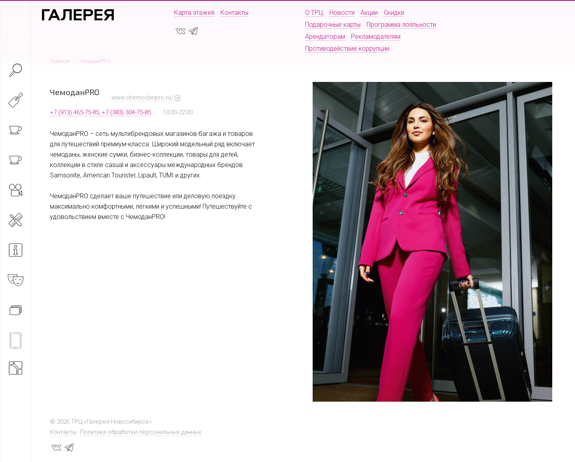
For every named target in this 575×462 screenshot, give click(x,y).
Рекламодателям (376, 36)
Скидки (394, 12)
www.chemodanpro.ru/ (142, 97)
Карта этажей (194, 12)
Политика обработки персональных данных (140, 432)
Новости (342, 12)
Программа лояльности (401, 24)
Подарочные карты (333, 24)
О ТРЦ (314, 12)
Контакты (234, 12)
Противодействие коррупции (347, 48)
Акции (369, 12)
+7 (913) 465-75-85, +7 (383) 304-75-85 (100, 112)
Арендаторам (325, 36)
